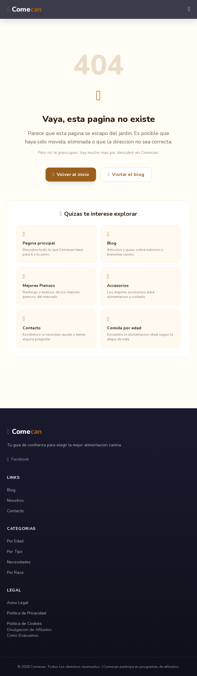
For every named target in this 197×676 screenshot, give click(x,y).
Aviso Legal (17, 602)
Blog (11, 490)
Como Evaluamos (23, 635)
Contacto (15, 511)
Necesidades (19, 562)
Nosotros (15, 500)
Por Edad (15, 541)
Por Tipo (15, 551)
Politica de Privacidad (26, 613)
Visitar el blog (126, 174)
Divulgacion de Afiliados (29, 629)
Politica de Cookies (24, 623)
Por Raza (15, 572)
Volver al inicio (71, 174)
